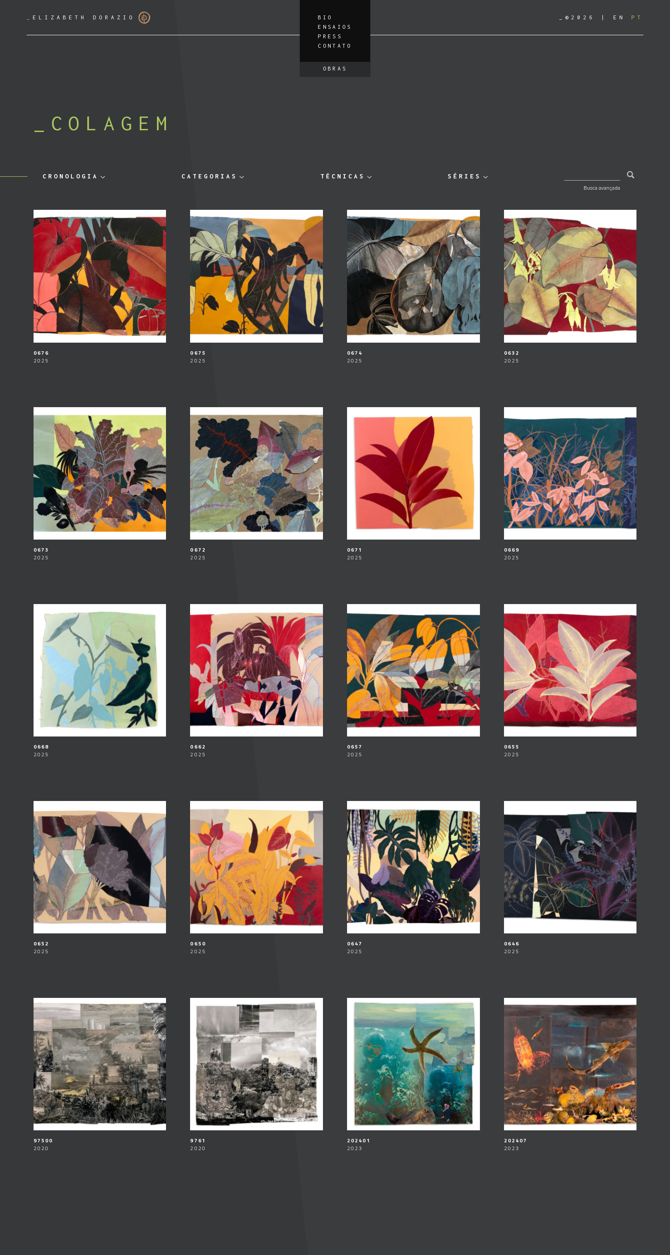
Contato (335, 46)
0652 (41, 943)
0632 (511, 353)
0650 (198, 943)
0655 (511, 747)
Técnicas (342, 176)
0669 (511, 550)
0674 (355, 353)
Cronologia (70, 176)
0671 (355, 550)
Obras (335, 68)
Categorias (209, 176)
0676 (41, 353)
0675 (198, 353)
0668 (41, 747)
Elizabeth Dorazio (89, 18)
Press (330, 36)
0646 (511, 943)
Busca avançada (602, 188)
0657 (355, 747)
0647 (355, 943)
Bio (325, 17)
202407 (516, 1140)
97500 (43, 1140)
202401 (359, 1140)
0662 (198, 747)
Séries (464, 176)
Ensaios (335, 27)
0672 (198, 550)
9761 (198, 1140)
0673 (41, 550)
